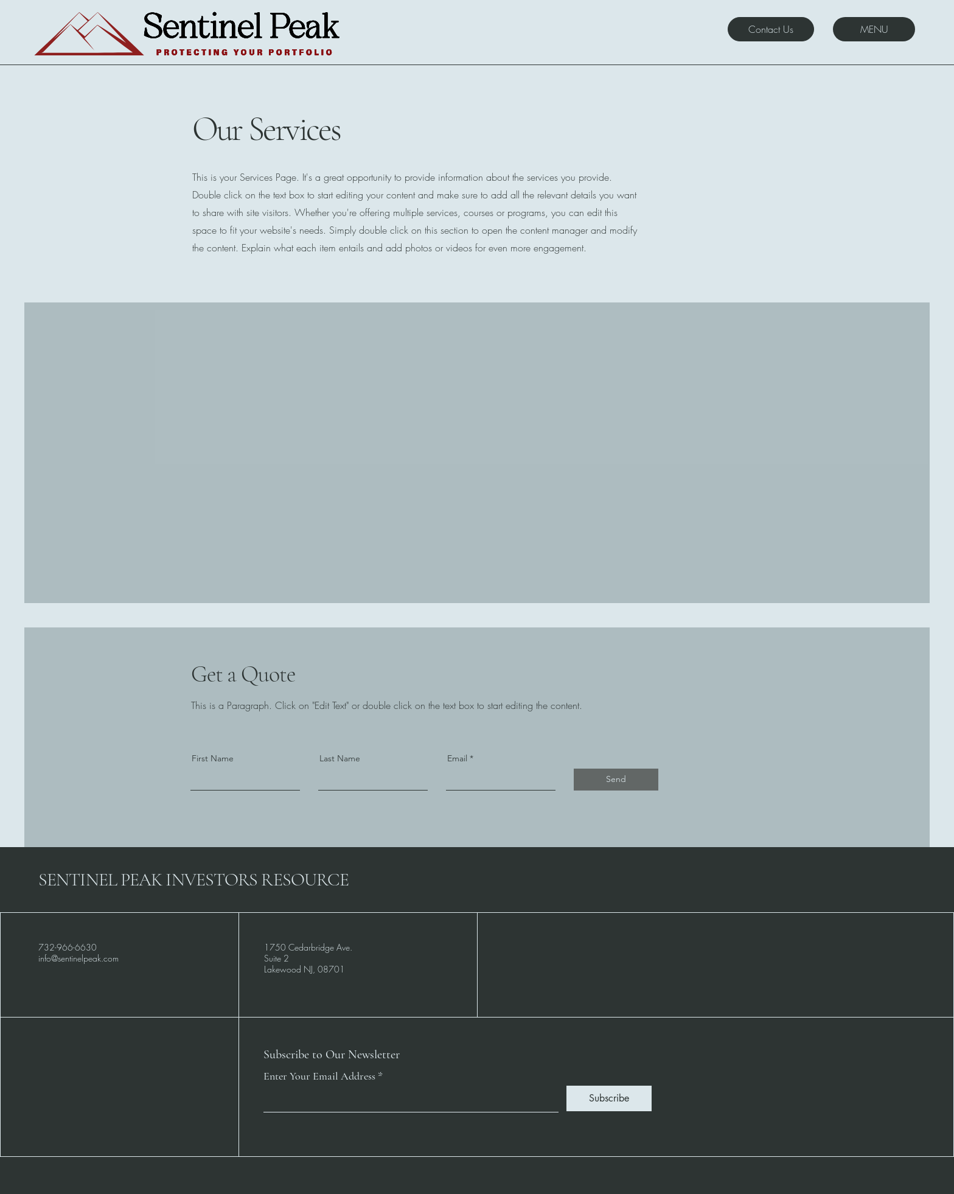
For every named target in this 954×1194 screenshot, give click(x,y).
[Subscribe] (609, 1098)
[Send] (616, 780)
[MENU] (874, 29)
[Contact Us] (771, 29)
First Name (213, 758)
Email (457, 758)
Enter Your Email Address (319, 1075)
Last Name (339, 758)
